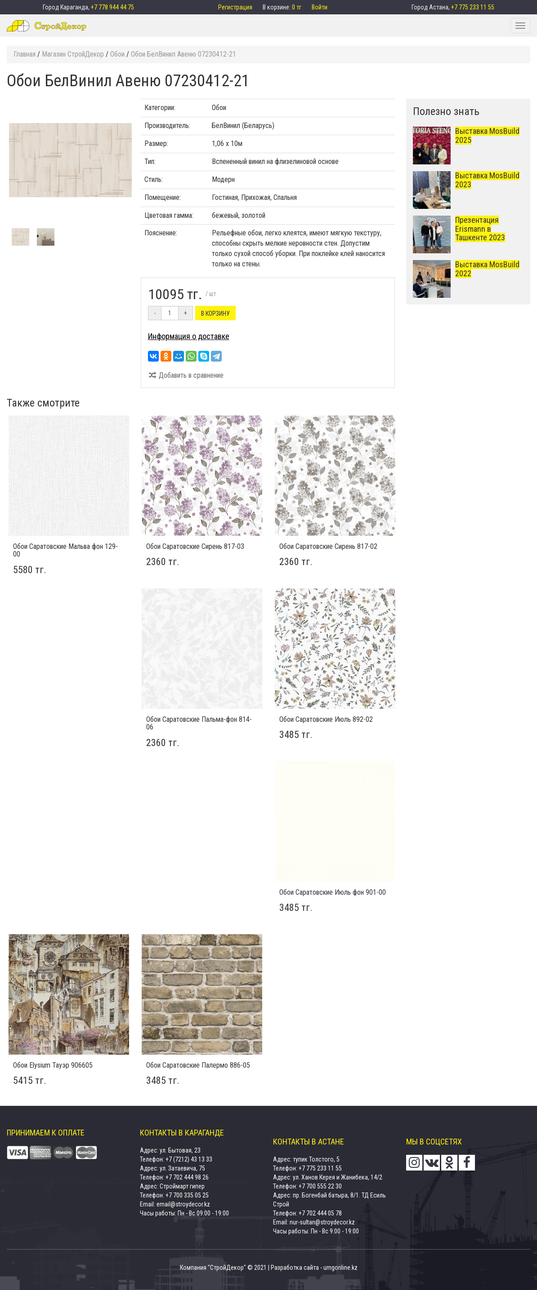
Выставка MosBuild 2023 (487, 180)
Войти (319, 7)
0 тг (297, 7)
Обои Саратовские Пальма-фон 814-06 (199, 723)
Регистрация (236, 7)
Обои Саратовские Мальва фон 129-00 (65, 550)
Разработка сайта (295, 1267)
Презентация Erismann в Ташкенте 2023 (480, 229)
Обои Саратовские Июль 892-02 (326, 719)
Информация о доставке (188, 336)
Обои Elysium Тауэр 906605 (53, 1065)
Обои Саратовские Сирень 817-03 (195, 546)
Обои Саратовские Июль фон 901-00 (332, 892)
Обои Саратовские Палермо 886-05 (198, 1065)
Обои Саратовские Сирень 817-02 (328, 546)
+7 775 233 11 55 (472, 7)
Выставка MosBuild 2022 (487, 269)
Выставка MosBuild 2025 (487, 135)
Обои (219, 107)
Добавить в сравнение (186, 375)
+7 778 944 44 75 (112, 7)
